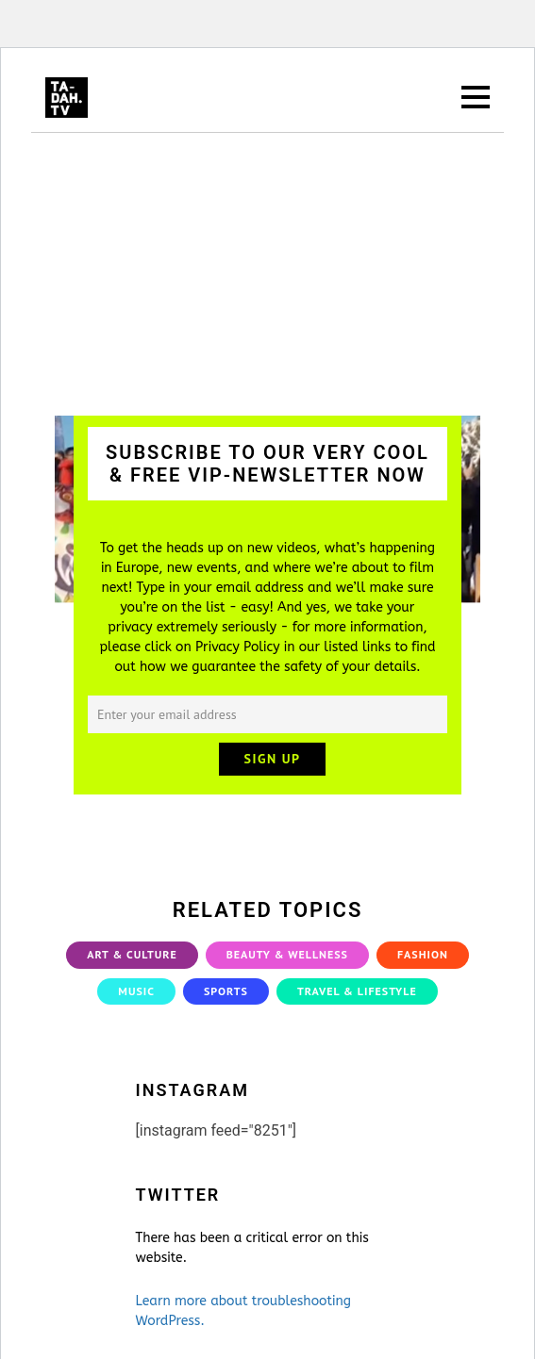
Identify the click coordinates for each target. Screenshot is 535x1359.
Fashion (422, 954)
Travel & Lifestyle (357, 991)
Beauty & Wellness (287, 954)
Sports (226, 991)
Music (136, 991)
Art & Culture (132, 954)
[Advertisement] (267, 274)
